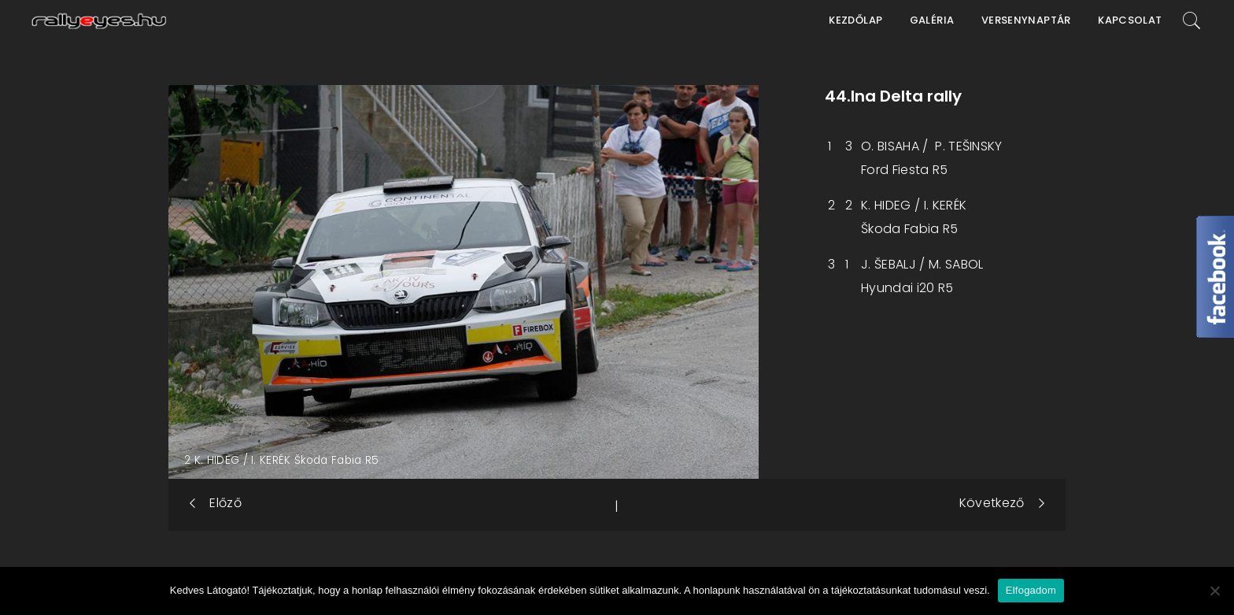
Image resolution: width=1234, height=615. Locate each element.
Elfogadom (1031, 590)
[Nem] (1214, 590)
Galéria (932, 20)
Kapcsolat (1130, 20)
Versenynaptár (1026, 20)
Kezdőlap (855, 20)
